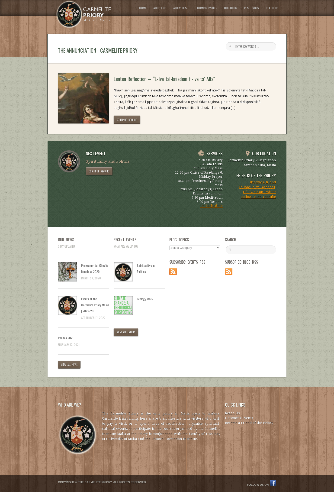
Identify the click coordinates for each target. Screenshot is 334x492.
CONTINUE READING (127, 120)
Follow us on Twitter (259, 192)
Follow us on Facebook (257, 187)
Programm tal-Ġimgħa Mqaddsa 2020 (94, 268)
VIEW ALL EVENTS (126, 332)
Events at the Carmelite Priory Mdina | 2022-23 (95, 304)
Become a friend (263, 182)
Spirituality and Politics (146, 268)
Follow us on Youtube (258, 197)
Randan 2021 (66, 337)
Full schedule (211, 206)
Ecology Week (145, 298)
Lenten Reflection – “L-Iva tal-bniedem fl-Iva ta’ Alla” (164, 78)
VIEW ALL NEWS (69, 364)
